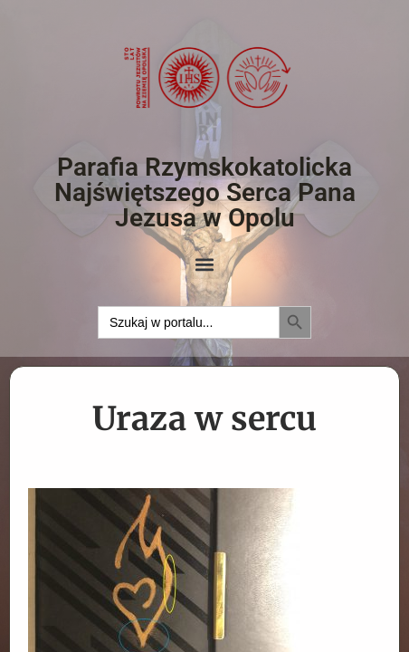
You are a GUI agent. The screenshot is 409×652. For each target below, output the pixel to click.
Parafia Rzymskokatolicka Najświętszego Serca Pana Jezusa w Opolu (205, 192)
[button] (205, 264)
